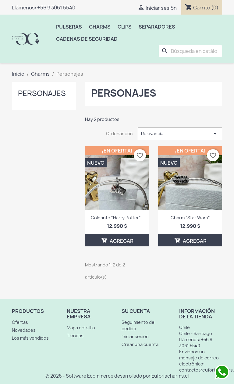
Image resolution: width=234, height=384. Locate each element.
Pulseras (69, 26)
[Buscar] (190, 51)
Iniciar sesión (135, 336)
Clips (125, 26)
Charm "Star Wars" (190, 218)
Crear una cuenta (140, 344)
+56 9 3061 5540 (56, 7)
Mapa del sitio (81, 328)
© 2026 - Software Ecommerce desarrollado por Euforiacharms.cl (117, 376)
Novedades (24, 330)
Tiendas (75, 335)
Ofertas (20, 322)
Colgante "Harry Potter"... (117, 218)
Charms (100, 26)
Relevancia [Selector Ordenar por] (180, 133)
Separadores (157, 26)
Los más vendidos (30, 338)
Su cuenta (136, 311)
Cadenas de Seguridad (87, 39)
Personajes (42, 93)
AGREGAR (117, 240)
